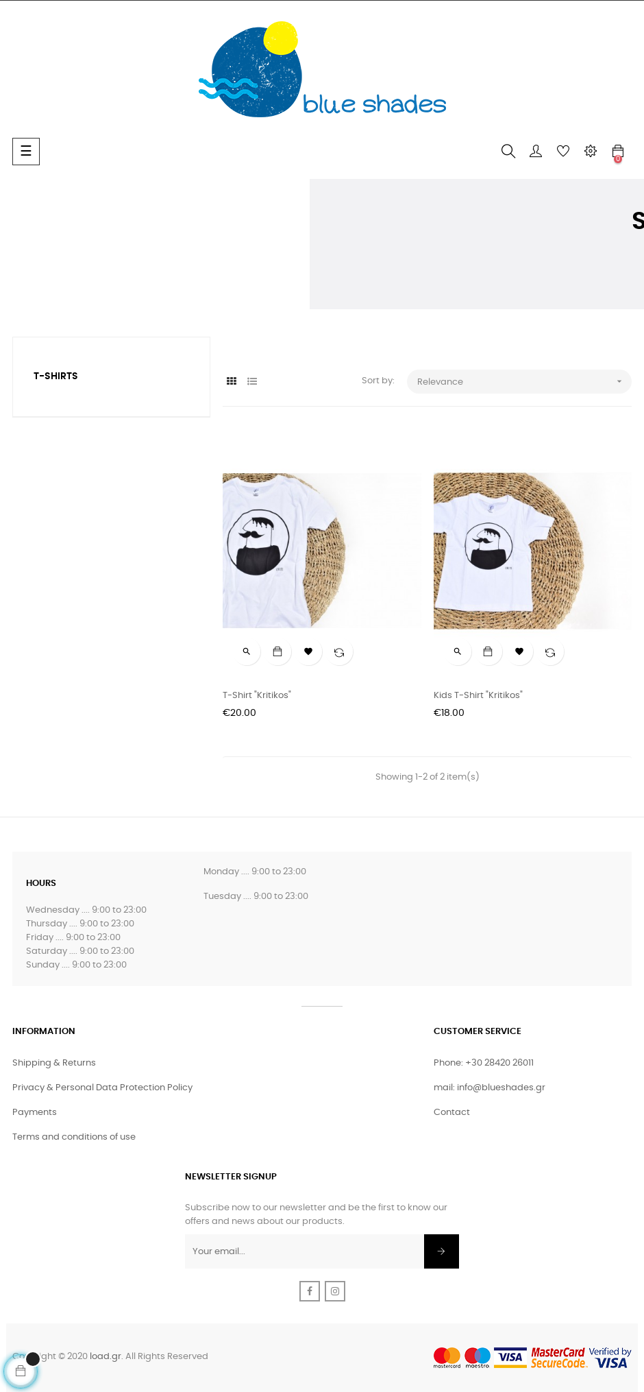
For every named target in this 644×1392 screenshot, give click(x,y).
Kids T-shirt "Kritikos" (478, 695)
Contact (452, 1112)
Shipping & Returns (54, 1063)
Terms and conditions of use (74, 1137)
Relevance (524, 382)
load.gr (105, 1356)
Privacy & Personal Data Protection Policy (102, 1087)
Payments (34, 1112)
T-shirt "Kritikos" (257, 695)
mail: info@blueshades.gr (489, 1087)
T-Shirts (56, 376)
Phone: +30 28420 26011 (484, 1063)
